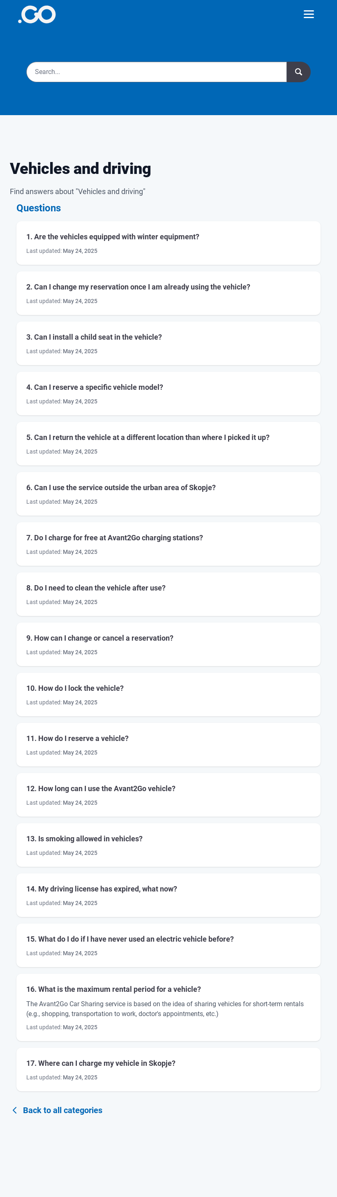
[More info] (37, 14)
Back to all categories (56, 1110)
